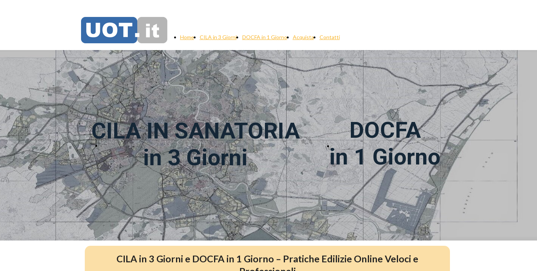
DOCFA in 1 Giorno (264, 37)
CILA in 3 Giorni (218, 37)
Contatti (330, 37)
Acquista (303, 37)
